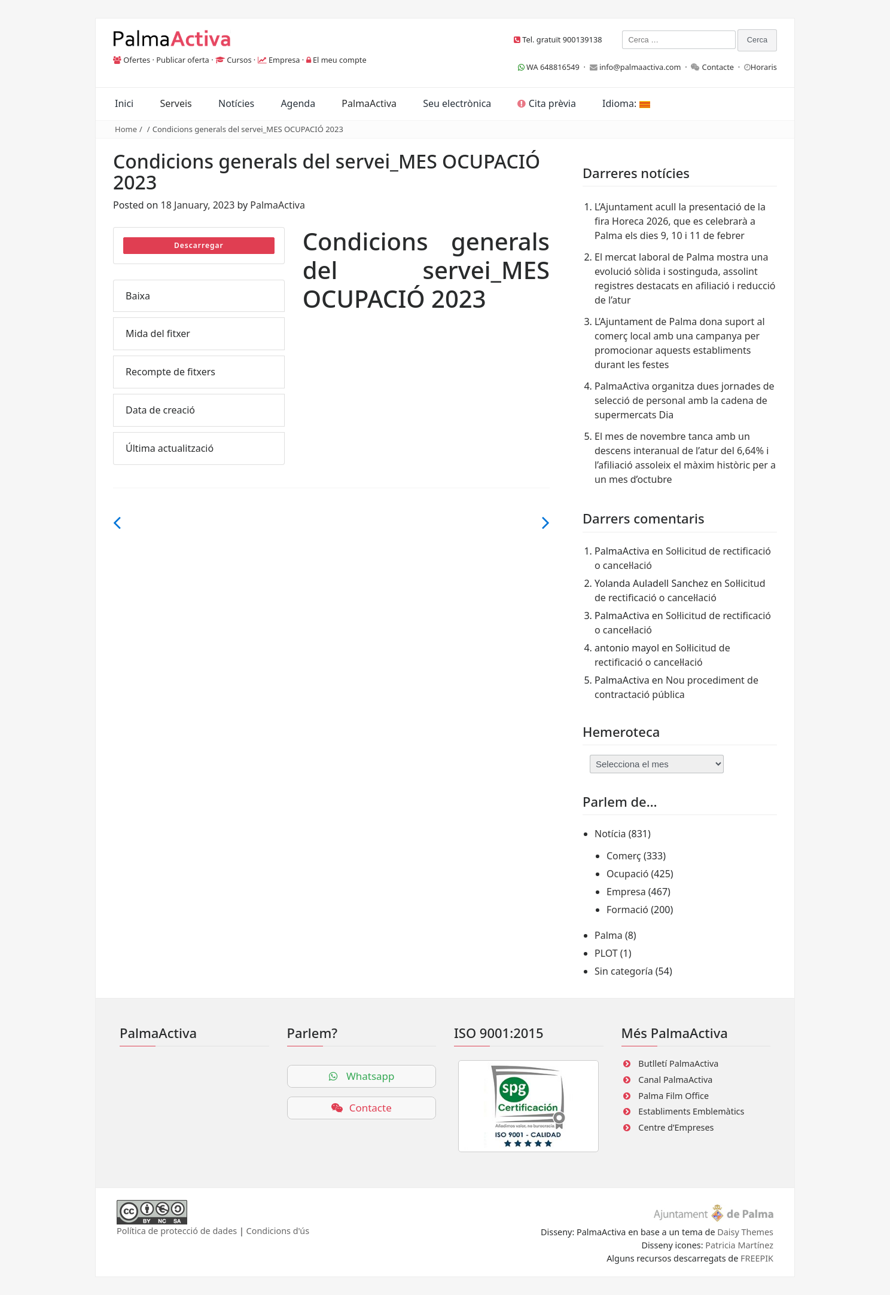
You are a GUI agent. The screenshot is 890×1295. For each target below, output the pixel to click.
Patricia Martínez (739, 1245)
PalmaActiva (369, 103)
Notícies (236, 103)
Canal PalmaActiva (675, 1079)
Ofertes (136, 59)
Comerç (623, 855)
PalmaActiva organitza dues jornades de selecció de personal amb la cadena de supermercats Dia (685, 400)
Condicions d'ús (278, 1230)
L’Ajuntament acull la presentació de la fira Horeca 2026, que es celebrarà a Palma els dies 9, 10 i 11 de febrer (680, 221)
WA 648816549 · (554, 67)
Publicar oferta (182, 59)
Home (126, 129)
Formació (627, 909)
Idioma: (626, 103)
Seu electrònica (457, 103)
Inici (124, 103)
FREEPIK (756, 1258)
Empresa (284, 59)
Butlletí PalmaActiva (678, 1063)
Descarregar (199, 245)
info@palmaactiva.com (640, 67)
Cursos (239, 59)
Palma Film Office (673, 1095)
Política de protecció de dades (177, 1230)
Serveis (175, 103)
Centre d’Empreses (676, 1127)
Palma (609, 935)
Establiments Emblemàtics (691, 1111)
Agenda (298, 103)
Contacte (718, 67)
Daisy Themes (745, 1232)
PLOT (606, 953)
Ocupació (627, 873)
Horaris (764, 67)
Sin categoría (624, 971)
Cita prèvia (546, 103)
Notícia (610, 833)
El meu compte (340, 59)
